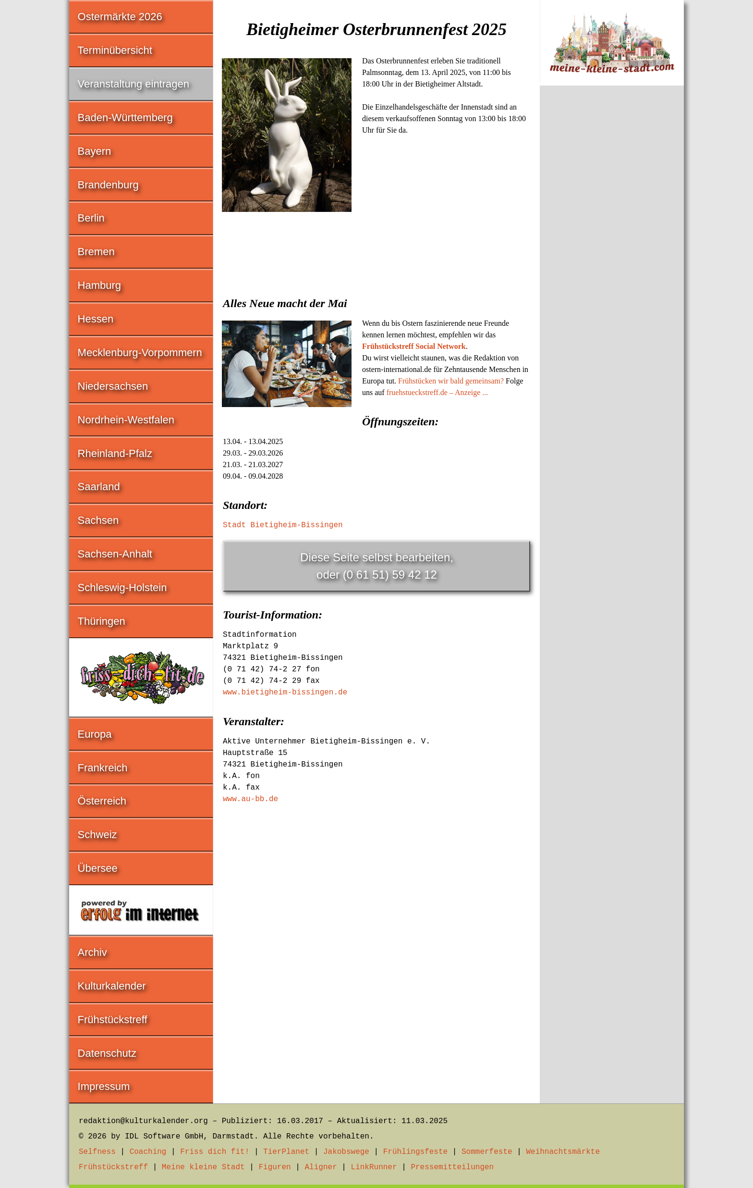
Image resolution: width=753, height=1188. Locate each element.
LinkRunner (374, 1167)
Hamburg (99, 285)
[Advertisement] (376, 287)
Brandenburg (108, 185)
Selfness (97, 1152)
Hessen (96, 319)
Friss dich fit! (214, 1152)
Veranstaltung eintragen (133, 84)
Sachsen (98, 520)
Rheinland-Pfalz (115, 453)
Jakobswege (346, 1152)
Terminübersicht (115, 50)
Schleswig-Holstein (122, 588)
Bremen (96, 252)
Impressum (104, 1086)
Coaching (148, 1152)
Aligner (321, 1167)
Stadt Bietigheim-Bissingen (283, 525)
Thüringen (101, 621)
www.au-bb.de (250, 799)
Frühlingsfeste (415, 1152)
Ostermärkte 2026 (120, 17)
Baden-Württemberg (125, 117)
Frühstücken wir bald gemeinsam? (451, 381)
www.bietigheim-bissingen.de (285, 692)
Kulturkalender (112, 986)
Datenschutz (107, 1053)
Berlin (91, 218)
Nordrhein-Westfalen (126, 420)
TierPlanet (286, 1152)
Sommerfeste (487, 1152)
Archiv (92, 952)
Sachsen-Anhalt (115, 554)
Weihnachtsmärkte (563, 1152)
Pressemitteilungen (452, 1167)
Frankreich (103, 768)
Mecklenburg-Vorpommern (140, 352)
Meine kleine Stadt (203, 1167)
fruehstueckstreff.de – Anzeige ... (437, 392)
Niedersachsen (113, 386)
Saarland (99, 487)
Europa (95, 734)
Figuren (274, 1167)
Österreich (102, 801)
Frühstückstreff (112, 1020)
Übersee (98, 868)
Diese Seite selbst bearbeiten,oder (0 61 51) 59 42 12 (376, 566)
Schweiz (97, 835)
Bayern (94, 151)
